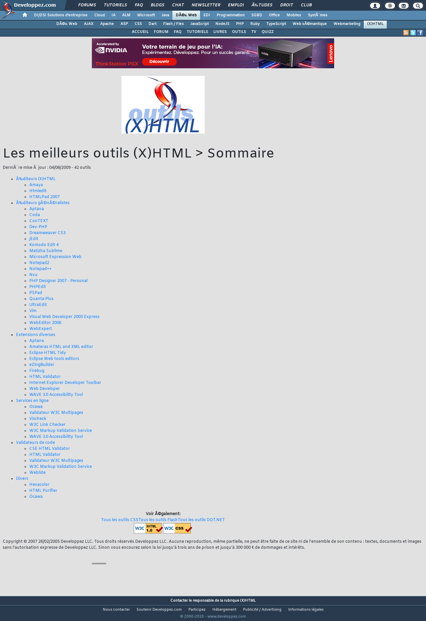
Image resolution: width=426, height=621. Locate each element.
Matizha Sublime (45, 251)
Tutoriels (115, 5)
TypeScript (276, 24)
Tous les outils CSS (119, 520)
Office (274, 15)
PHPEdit (37, 287)
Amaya (36, 185)
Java (165, 15)
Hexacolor (39, 484)
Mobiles (294, 15)
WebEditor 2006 (45, 323)
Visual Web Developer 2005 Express (64, 317)
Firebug (36, 371)
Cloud (99, 15)
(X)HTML (375, 24)
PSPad (35, 293)
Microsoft (146, 15)
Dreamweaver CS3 (47, 233)
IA (113, 15)
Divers (22, 478)
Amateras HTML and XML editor (61, 347)
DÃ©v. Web (186, 15)
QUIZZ (268, 32)
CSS (138, 24)
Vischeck (37, 419)
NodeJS (222, 24)
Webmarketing (346, 24)
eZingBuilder (41, 365)
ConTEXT (38, 221)
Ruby (255, 24)
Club (306, 5)
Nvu (33, 275)
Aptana (36, 209)
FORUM (161, 32)
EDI (206, 15)
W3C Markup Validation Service (60, 431)
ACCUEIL (140, 32)
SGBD (256, 15)
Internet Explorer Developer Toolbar (65, 383)
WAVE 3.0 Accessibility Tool (56, 395)
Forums (87, 5)
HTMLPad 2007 (44, 197)
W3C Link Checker (47, 425)
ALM (126, 15)
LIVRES (220, 32)
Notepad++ (40, 269)
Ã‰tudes (262, 5)
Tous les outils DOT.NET (201, 520)
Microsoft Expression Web (55, 257)
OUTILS (239, 32)
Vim (33, 311)
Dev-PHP (38, 227)
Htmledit (38, 191)
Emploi (235, 5)
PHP (240, 24)
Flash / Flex (173, 24)
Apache (107, 24)
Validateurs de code (35, 443)
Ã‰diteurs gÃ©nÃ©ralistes (43, 203)
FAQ (138, 5)
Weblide (37, 472)
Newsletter (206, 5)
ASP (124, 24)
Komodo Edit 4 (44, 245)
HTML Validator (45, 377)
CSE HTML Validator (49, 449)
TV (253, 32)
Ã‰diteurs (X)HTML (36, 179)
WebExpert (40, 329)
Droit (287, 5)
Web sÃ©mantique (310, 24)
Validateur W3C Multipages (56, 413)
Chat (177, 5)
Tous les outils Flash (158, 520)
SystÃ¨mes (317, 15)
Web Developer (44, 389)
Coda (34, 215)
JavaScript (199, 24)
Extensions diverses (35, 335)
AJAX (89, 24)
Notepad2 (39, 263)
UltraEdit (38, 305)
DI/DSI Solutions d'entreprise (61, 15)
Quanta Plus (41, 299)
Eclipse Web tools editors (54, 359)
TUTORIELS (197, 32)
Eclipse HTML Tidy (47, 353)
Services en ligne (32, 401)
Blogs (157, 5)
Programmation (231, 15)
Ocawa (36, 407)
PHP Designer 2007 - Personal (58, 281)
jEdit (33, 239)
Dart (152, 24)
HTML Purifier (43, 490)
